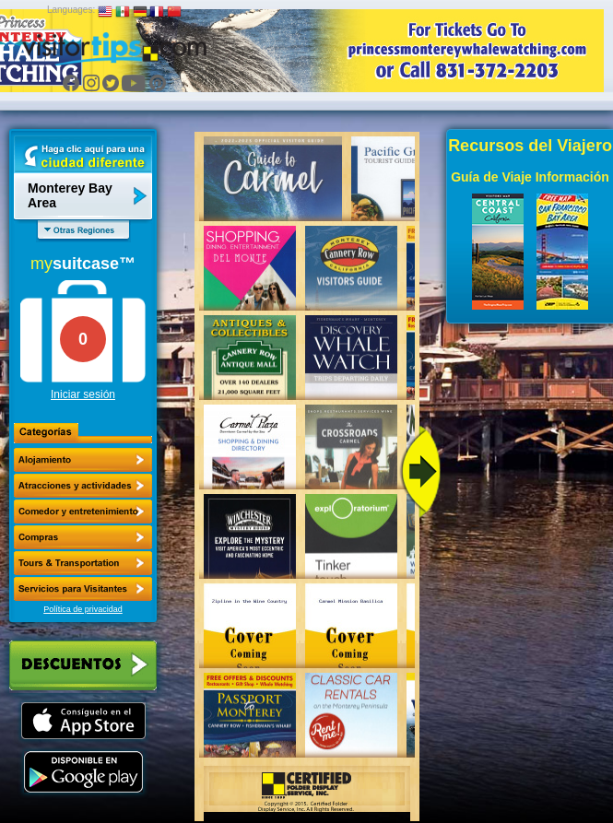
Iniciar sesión (83, 394)
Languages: (71, 10)
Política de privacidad (83, 609)
